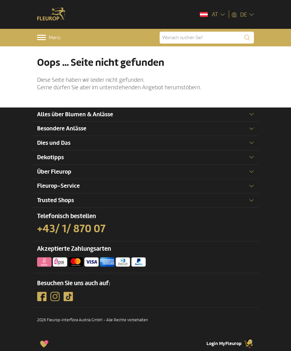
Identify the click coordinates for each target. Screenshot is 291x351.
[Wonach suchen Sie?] (207, 38)
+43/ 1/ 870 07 (71, 229)
